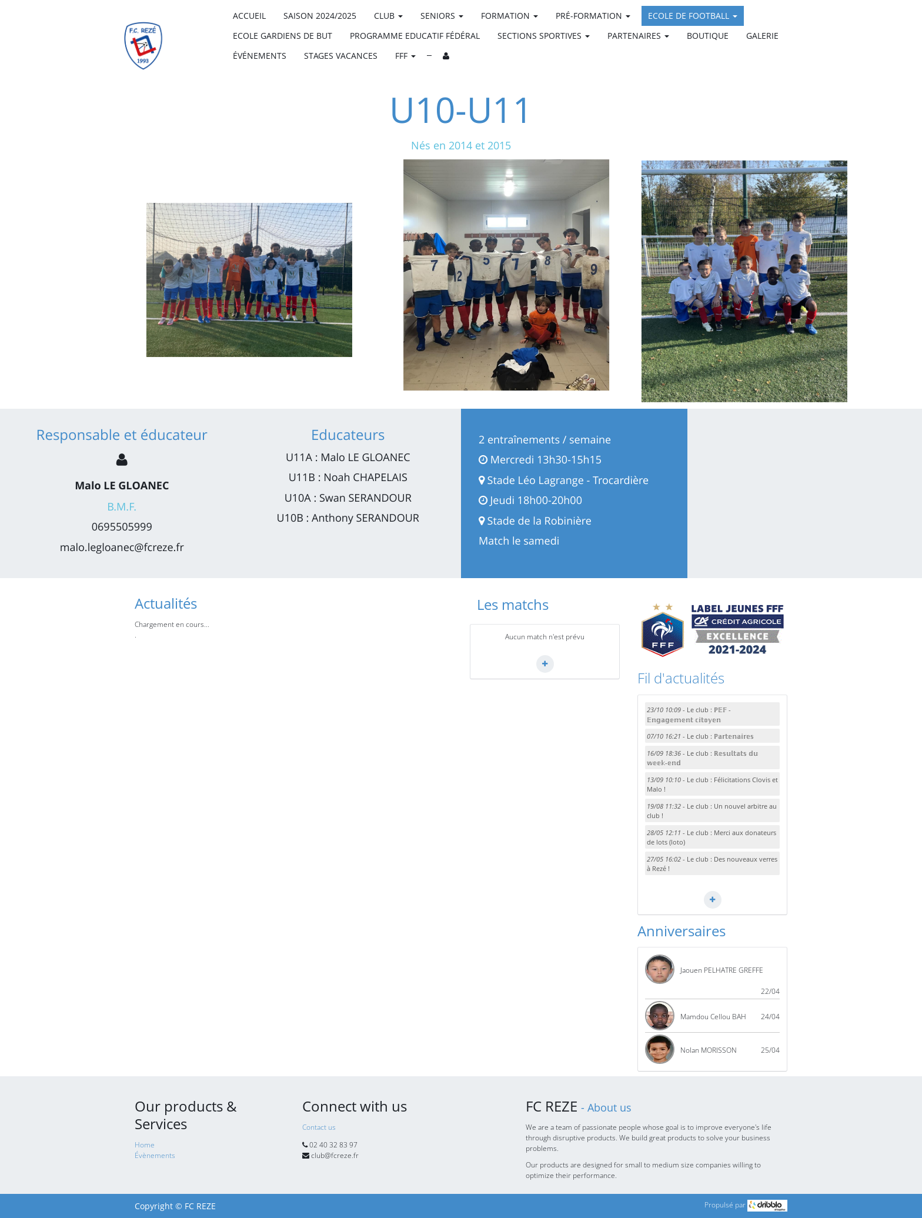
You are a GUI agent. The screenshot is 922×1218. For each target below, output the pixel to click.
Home (145, 1145)
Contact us (319, 1127)
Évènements (155, 1155)
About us (609, 1107)
